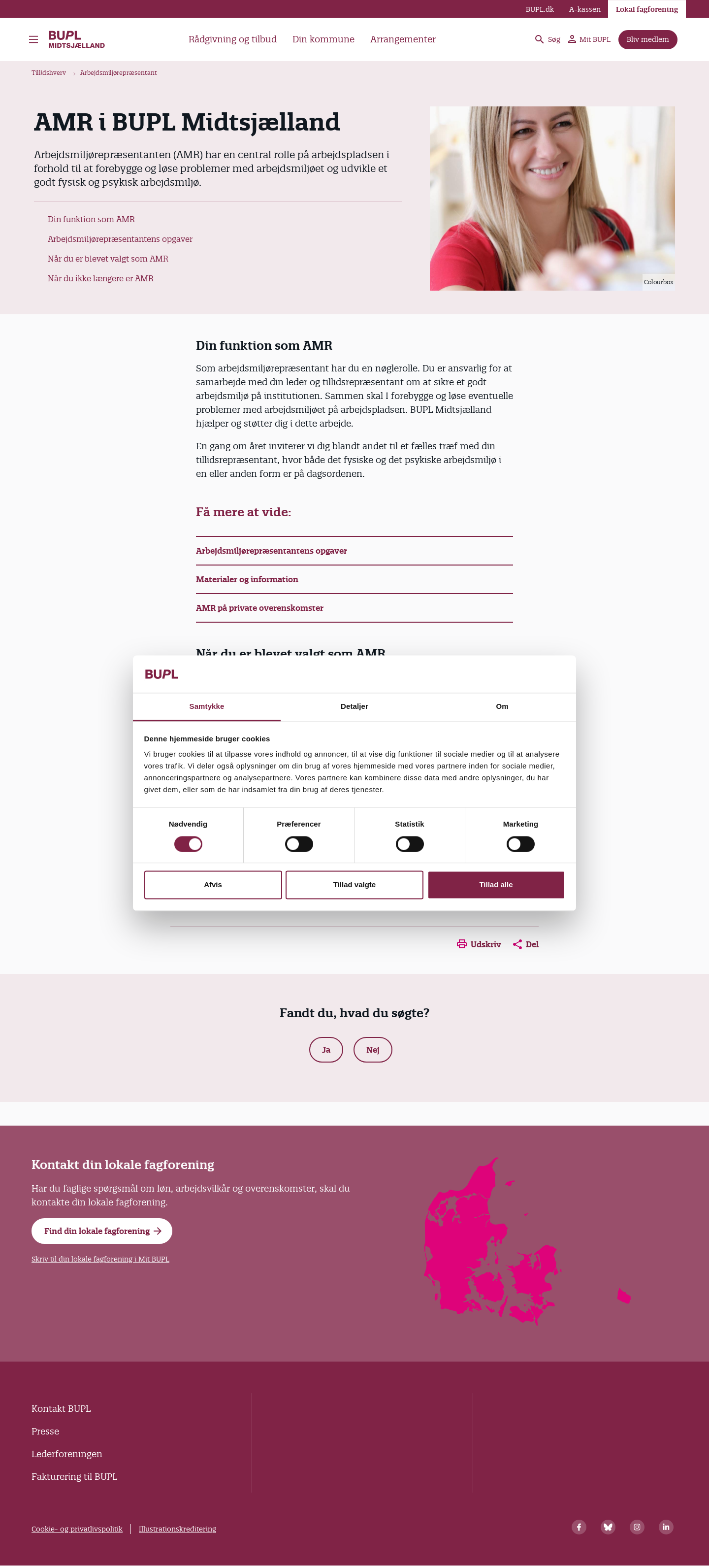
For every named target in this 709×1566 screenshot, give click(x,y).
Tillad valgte (354, 885)
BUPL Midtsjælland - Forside (77, 39)
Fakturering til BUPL (74, 1476)
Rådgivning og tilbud (233, 39)
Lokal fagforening (647, 9)
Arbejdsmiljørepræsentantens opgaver (120, 239)
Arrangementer (403, 39)
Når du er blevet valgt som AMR (108, 259)
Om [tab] (502, 706)
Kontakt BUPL (61, 1408)
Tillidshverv (49, 72)
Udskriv (479, 944)
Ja (326, 1050)
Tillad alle (496, 885)
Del (526, 944)
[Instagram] (637, 1527)
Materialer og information (247, 579)
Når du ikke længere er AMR (101, 278)
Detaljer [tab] (354, 706)
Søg (547, 39)
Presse (45, 1431)
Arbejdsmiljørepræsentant (118, 72)
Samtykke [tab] (207, 706)
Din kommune (323, 39)
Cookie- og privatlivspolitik (77, 1529)
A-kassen (585, 9)
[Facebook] (579, 1527)
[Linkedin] (666, 1527)
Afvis (213, 885)
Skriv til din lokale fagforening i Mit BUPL (100, 1259)
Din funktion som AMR (91, 219)
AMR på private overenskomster (259, 608)
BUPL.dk (540, 9)
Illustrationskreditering (177, 1529)
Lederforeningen (67, 1454)
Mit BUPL (589, 39)
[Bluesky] (608, 1527)
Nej (373, 1050)
